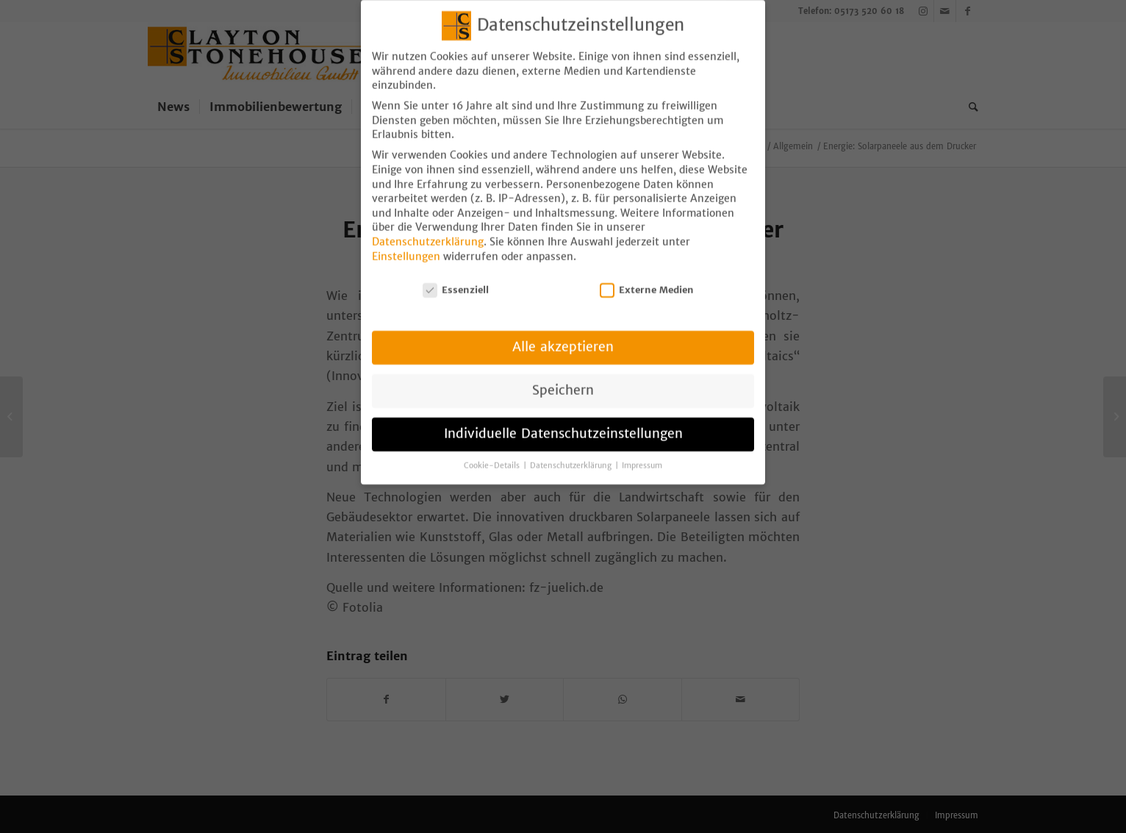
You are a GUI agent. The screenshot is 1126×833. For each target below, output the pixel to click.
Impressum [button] (642, 452)
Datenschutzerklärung (428, 228)
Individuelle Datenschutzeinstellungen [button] (563, 420)
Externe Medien (647, 276)
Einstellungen (406, 242)
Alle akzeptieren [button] (563, 333)
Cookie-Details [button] (493, 452)
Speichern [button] (563, 376)
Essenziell (456, 276)
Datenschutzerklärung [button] (572, 452)
